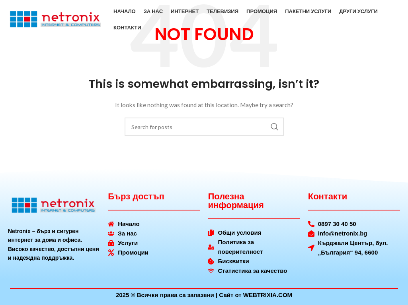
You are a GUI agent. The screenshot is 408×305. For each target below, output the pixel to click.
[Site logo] (55, 20)
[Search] (204, 127)
